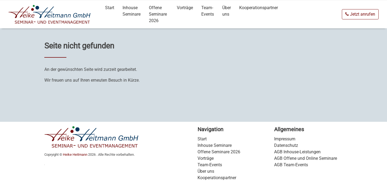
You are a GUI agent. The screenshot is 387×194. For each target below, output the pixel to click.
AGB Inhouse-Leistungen (297, 151)
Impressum (284, 138)
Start (109, 7)
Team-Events (207, 11)
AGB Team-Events (291, 164)
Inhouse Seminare (132, 11)
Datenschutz (286, 145)
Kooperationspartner (258, 7)
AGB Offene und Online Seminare (305, 158)
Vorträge (185, 7)
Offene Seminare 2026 (158, 14)
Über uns (226, 11)
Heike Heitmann (75, 155)
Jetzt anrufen (360, 14)
